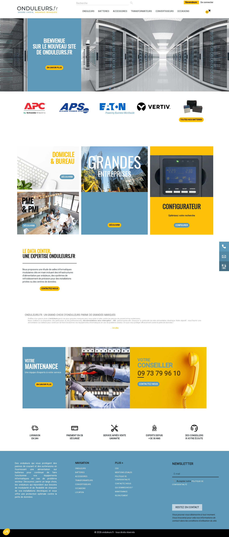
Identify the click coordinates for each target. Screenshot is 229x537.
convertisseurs (156, 11)
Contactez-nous (49, 288)
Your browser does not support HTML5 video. (148, 274)
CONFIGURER (181, 225)
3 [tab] (119, 88)
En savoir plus (54, 67)
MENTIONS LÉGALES (123, 472)
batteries (99, 11)
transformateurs (131, 11)
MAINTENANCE (121, 492)
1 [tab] (109, 88)
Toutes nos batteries (191, 119)
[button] (6, 531)
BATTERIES (79, 472)
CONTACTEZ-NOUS (148, 384)
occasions (178, 11)
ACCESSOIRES (81, 476)
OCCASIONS (80, 488)
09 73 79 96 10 (158, 373)
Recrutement (121, 496)
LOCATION (79, 492)
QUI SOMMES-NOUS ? (124, 488)
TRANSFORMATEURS (84, 480)
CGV (117, 468)
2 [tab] (114, 88)
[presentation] (195, 496)
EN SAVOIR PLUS (43, 384)
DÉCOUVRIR (67, 177)
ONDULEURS (80, 468)
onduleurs (83, 11)
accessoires (113, 11)
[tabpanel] (114, 53)
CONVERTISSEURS (83, 484)
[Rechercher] (102, 3)
